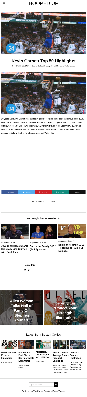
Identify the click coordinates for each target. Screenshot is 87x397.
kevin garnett (39, 202)
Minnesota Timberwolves (67, 66)
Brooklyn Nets (49, 66)
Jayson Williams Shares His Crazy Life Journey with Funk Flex (14, 249)
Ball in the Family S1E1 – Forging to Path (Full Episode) (71, 247)
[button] (56, 384)
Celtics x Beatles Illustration (75, 355)
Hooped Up (29, 265)
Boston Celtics (35, 66)
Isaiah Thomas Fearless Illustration (8, 355)
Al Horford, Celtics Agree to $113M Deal (43, 355)
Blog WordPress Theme (54, 391)
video (52, 202)
